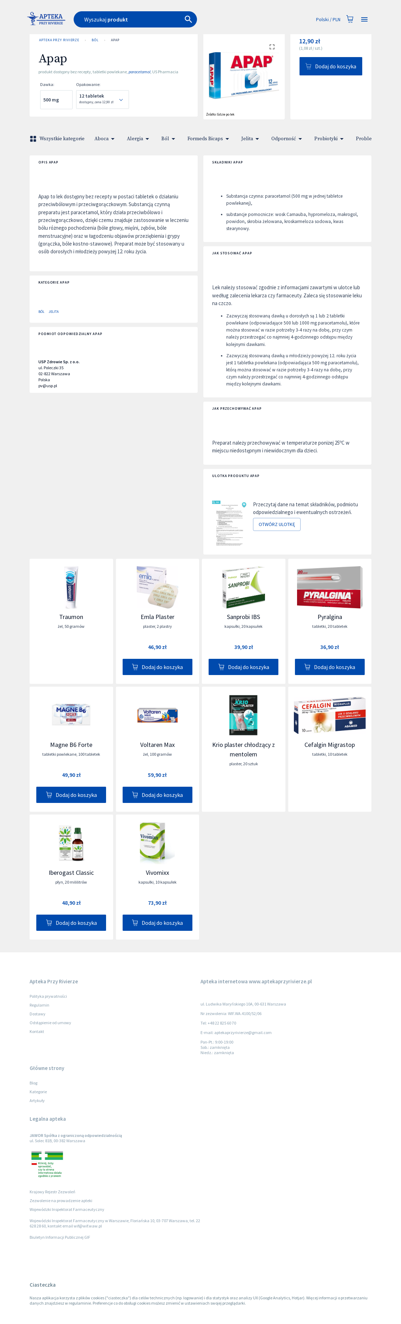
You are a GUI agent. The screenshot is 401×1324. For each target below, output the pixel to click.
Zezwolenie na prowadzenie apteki (61, 1200)
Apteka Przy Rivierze (59, 40)
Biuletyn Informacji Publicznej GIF (60, 1237)
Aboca (105, 138)
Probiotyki (330, 138)
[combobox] (158, 19)
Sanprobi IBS (243, 617)
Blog (33, 1082)
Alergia (139, 138)
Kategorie (38, 1091)
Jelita (251, 138)
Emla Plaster (157, 617)
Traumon (71, 617)
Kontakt (37, 1031)
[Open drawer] (364, 19)
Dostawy (37, 1013)
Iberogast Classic (71, 872)
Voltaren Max (157, 745)
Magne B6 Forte (71, 745)
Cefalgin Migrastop (329, 745)
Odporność (288, 138)
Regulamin (39, 1005)
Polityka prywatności (48, 996)
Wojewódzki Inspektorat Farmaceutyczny (67, 1209)
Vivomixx (157, 872)
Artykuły (37, 1100)
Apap (115, 40)
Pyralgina (329, 617)
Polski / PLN (328, 19)
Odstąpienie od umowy (50, 1022)
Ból (95, 40)
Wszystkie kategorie (58, 138)
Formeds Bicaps (209, 138)
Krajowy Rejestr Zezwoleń (52, 1191)
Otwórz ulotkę (276, 524)
